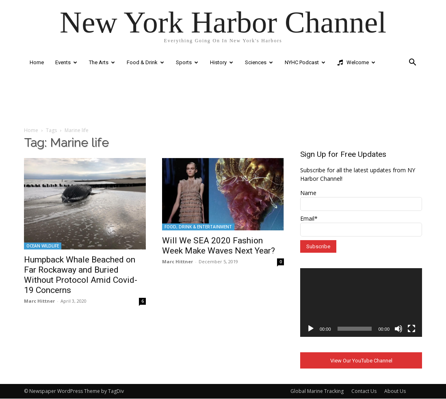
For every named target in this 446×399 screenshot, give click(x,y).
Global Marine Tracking (317, 391)
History (221, 62)
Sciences (259, 62)
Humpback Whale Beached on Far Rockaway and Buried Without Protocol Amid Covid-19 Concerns (80, 275)
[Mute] (398, 329)
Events (66, 62)
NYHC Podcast (305, 62)
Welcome (356, 62)
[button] (412, 63)
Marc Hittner (39, 301)
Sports (187, 62)
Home (37, 62)
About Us (395, 391)
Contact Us (364, 391)
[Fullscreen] (411, 329)
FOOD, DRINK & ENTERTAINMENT (198, 227)
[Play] (311, 329)
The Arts (102, 62)
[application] (361, 302)
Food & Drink (145, 62)
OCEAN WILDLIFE (42, 246)
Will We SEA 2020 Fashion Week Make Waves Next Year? (218, 246)
